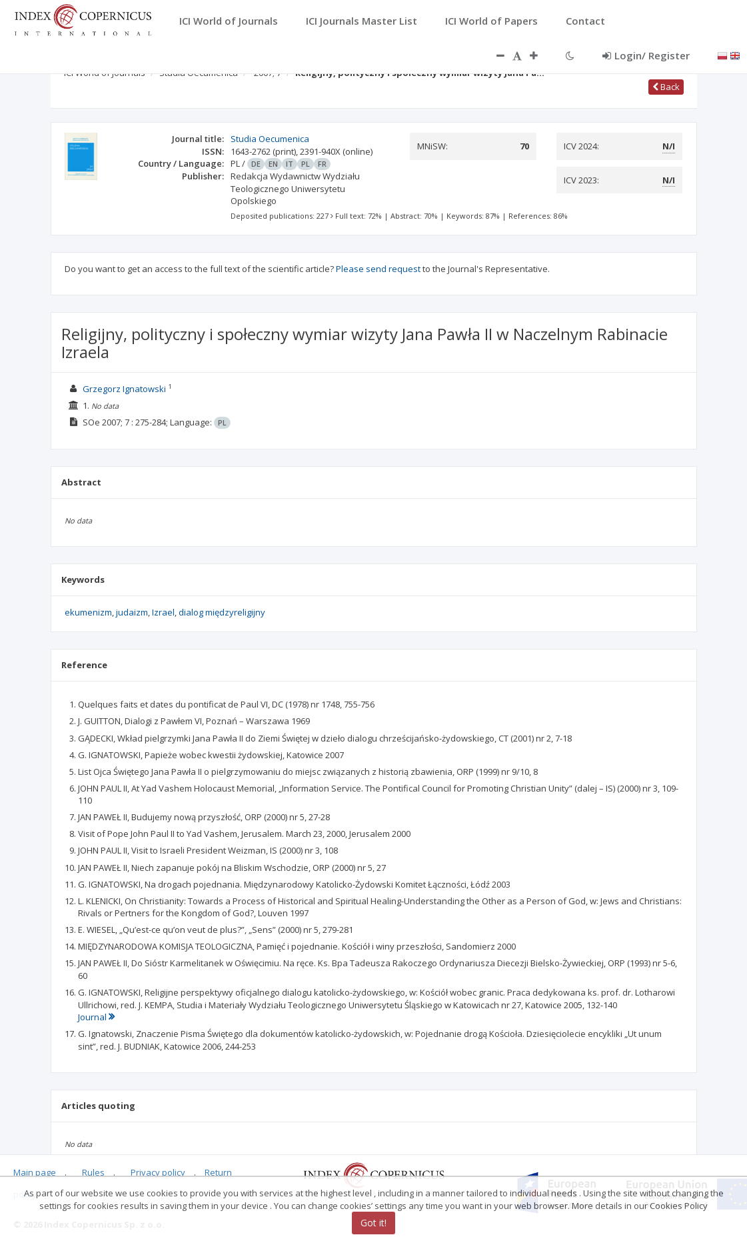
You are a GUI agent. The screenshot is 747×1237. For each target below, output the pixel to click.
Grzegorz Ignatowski (124, 389)
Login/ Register (646, 55)
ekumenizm (88, 612)
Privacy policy (158, 1172)
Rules (93, 1172)
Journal (96, 1017)
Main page (34, 1172)
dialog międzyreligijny (222, 612)
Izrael (163, 612)
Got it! (373, 1222)
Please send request (378, 269)
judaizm (132, 612)
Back (666, 87)
